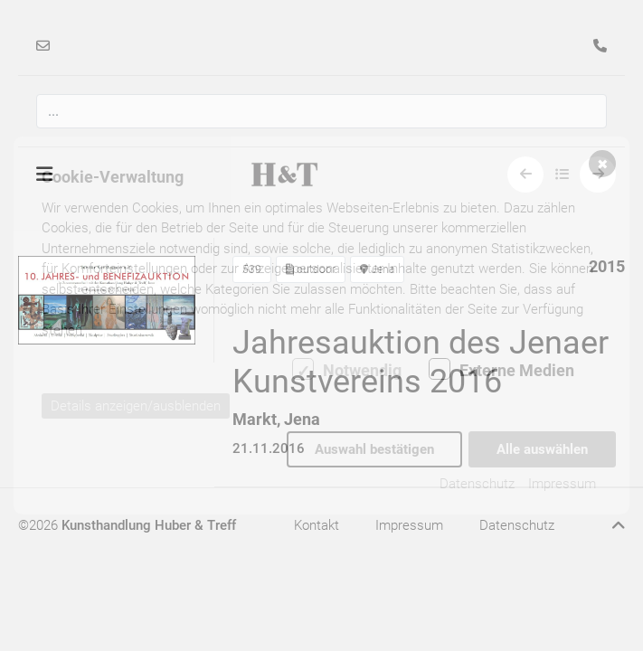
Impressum (562, 484)
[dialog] (321, 325)
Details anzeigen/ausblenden (136, 407)
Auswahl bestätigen (374, 449)
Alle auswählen (542, 449)
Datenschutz (477, 484)
